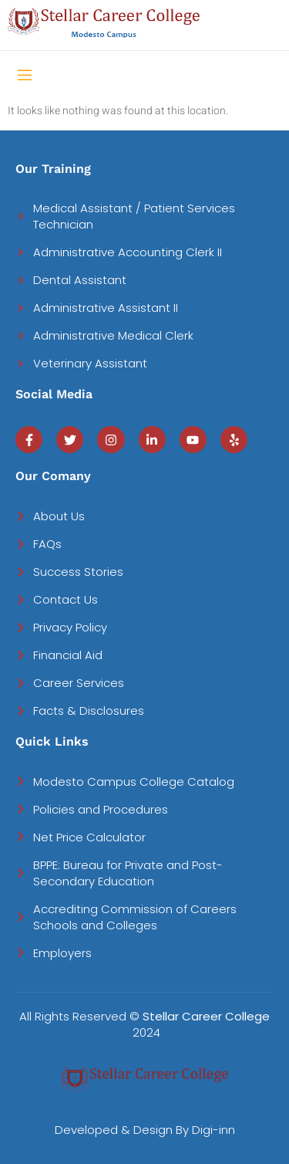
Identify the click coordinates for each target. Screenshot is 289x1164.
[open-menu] (24, 76)
